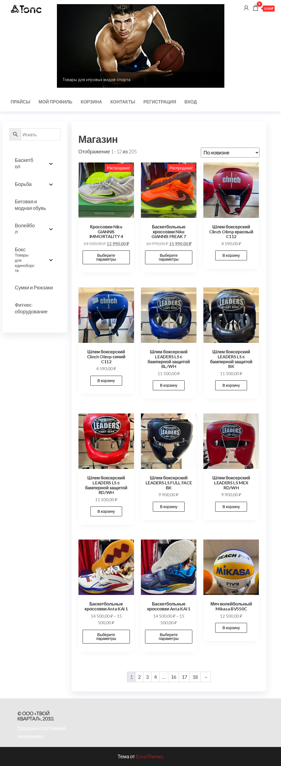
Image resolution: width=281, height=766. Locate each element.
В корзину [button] (231, 255)
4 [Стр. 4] (155, 677)
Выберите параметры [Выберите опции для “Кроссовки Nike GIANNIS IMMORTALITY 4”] (106, 257)
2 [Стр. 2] (139, 677)
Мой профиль (56, 101)
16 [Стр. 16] (173, 677)
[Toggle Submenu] (51, 163)
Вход (190, 101)
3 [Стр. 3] (147, 677)
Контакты (122, 101)
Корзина (91, 101)
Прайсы (20, 101)
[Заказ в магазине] (230, 153)
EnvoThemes (150, 756)
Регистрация (159, 101)
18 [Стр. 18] (195, 677)
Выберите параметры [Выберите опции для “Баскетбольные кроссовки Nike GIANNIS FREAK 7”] (168, 257)
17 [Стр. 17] (184, 677)
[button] (135, 66)
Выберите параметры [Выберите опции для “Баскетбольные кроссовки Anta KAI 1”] (106, 636)
